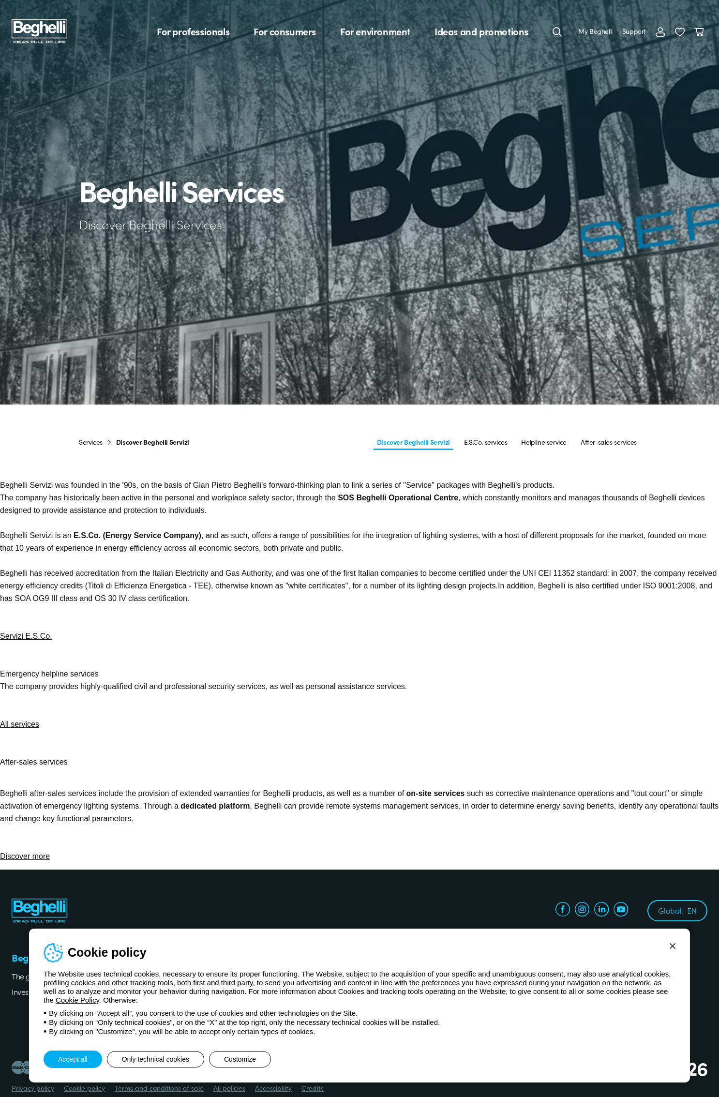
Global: (677, 910)
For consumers (285, 31)
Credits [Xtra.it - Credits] (312, 1088)
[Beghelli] (39, 31)
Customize (240, 1059)
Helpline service (544, 442)
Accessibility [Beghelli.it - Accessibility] (273, 1088)
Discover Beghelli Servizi (413, 442)
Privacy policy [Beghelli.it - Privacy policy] (33, 1088)
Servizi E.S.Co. (26, 636)
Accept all (73, 1059)
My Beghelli (595, 31)
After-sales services (609, 442)
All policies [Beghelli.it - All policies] (229, 1088)
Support (634, 31)
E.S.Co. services (486, 442)
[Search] (557, 31)
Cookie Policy (77, 1000)
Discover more (25, 856)
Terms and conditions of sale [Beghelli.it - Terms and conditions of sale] (159, 1088)
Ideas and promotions (481, 31)
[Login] (660, 31)
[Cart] (700, 31)
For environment (375, 31)
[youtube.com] (621, 910)
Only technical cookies (155, 1059)
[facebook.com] (562, 910)
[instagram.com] (582, 910)
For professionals (193, 31)
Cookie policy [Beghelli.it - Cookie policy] (84, 1088)
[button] (680, 31)
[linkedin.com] (601, 910)
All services (19, 724)
